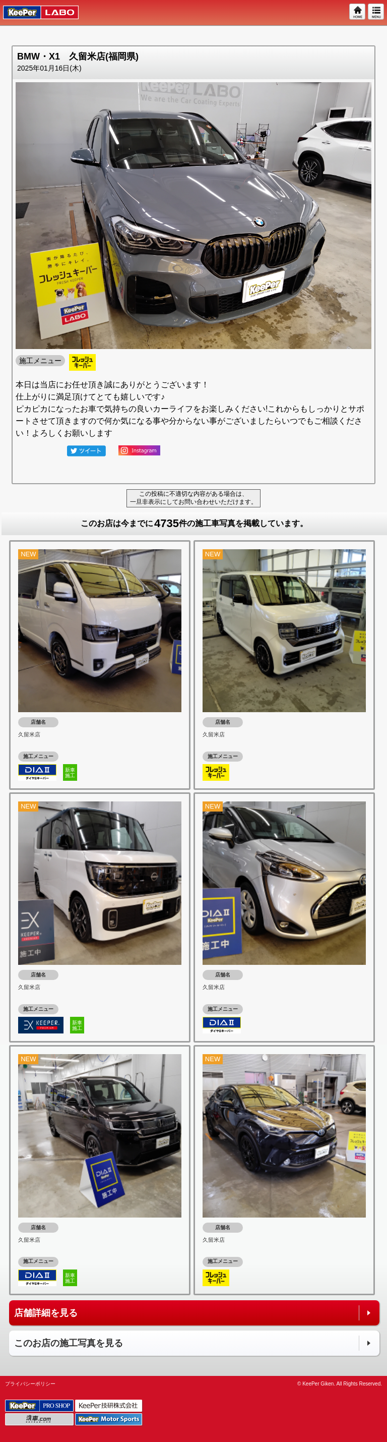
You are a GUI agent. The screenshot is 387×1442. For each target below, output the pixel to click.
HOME (358, 12)
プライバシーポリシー (30, 1384)
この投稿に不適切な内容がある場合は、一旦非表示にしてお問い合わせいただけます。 (193, 497)
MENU (376, 12)
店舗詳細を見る (46, 1313)
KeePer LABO (36, 13)
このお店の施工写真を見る (68, 1343)
